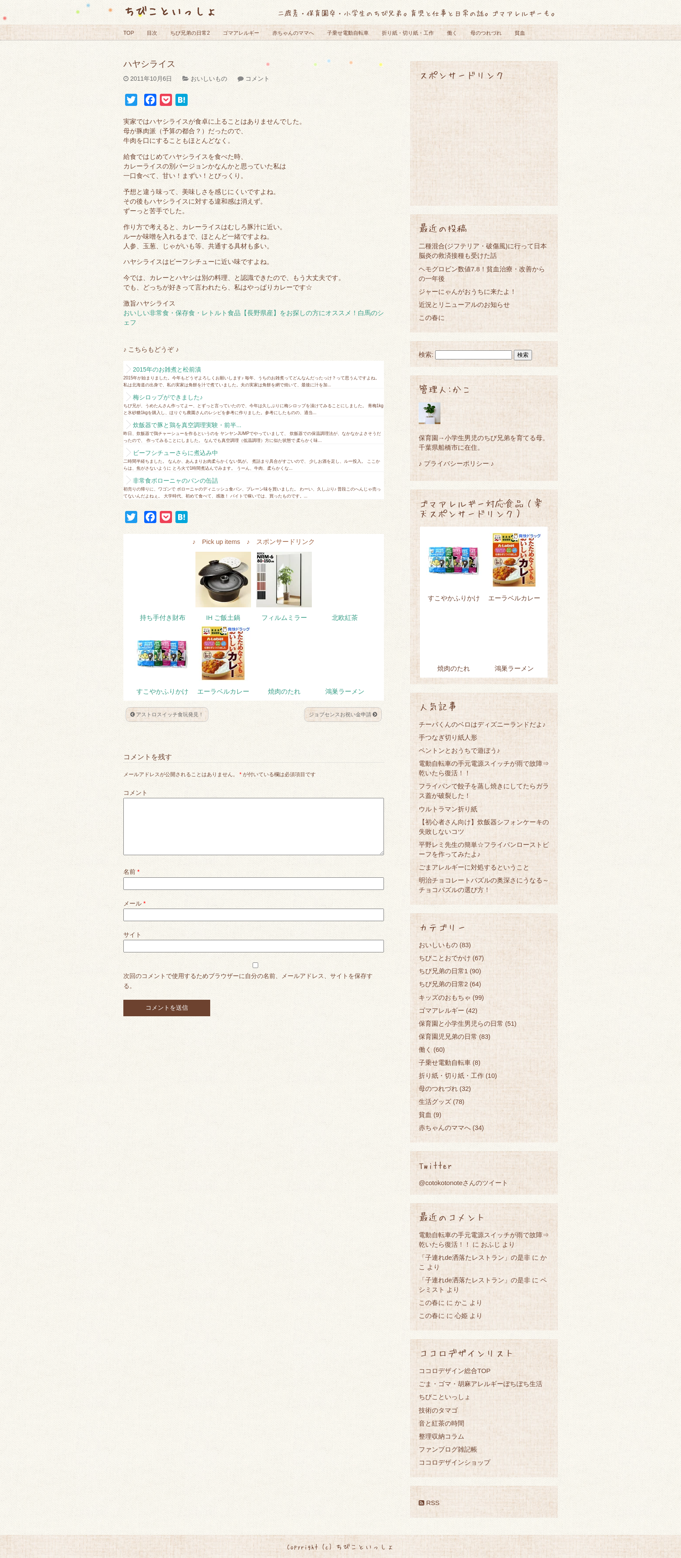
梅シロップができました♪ (168, 397)
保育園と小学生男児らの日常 (461, 1023)
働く (452, 33)
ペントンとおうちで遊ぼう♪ (459, 750)
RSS (429, 1502)
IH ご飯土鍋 (223, 617)
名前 (131, 882)
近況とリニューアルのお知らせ (464, 304)
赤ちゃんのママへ (293, 33)
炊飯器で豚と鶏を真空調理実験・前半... (187, 425)
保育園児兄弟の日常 (448, 1036)
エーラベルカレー (223, 691)
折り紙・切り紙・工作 (408, 33)
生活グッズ (435, 1101)
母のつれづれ (486, 33)
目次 (152, 33)
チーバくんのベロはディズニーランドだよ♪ (482, 724)
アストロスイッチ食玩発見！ (167, 714)
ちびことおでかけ (445, 958)
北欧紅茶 (345, 617)
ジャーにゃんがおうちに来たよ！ (467, 291)
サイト (132, 945)
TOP (128, 33)
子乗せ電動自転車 (348, 33)
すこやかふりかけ (162, 691)
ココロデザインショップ (454, 1462)
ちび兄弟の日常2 (190, 33)
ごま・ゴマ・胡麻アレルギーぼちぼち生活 (480, 1383)
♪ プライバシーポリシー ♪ (456, 463)
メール (134, 913)
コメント (257, 78)
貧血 (520, 33)
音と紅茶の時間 (441, 1423)
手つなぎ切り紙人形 (448, 737)
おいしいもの (209, 78)
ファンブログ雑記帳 (448, 1449)
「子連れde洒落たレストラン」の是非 (474, 1257)
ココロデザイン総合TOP (455, 1370)
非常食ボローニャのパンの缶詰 (175, 480)
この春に (432, 317)
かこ (461, 1302)
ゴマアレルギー (241, 33)
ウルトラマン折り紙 (448, 809)
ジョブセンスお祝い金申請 (343, 714)
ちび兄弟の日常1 (443, 971)
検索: (426, 354)
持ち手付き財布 (162, 617)
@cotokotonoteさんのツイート (463, 1182)
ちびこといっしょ (170, 10)
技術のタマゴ (438, 1410)
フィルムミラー (284, 617)
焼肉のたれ (284, 691)
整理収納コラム (441, 1436)
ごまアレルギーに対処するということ (474, 867)
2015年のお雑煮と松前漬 (167, 369)
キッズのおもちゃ (445, 997)
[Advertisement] (484, 142)
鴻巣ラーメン (344, 691)
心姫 (461, 1315)
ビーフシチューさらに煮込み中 (175, 452)
